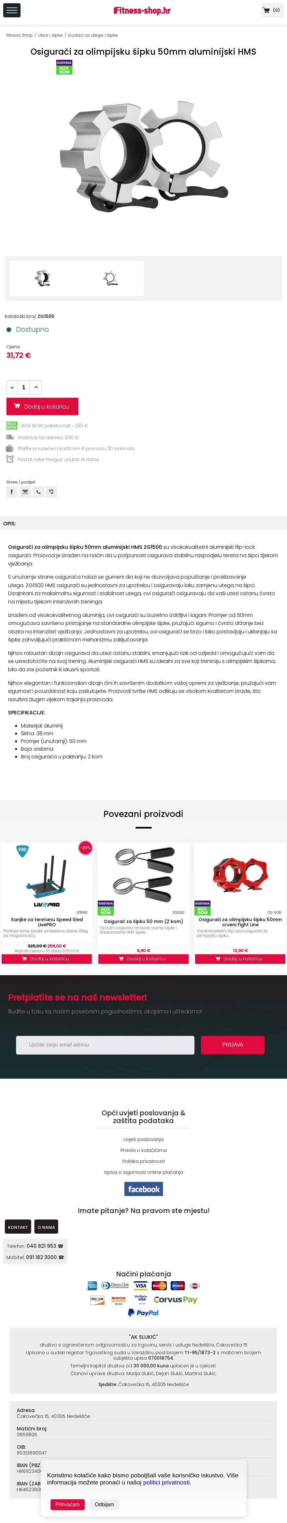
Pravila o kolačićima (144, 1150)
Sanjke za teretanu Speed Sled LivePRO (47, 922)
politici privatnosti (166, 1482)
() (270, 10)
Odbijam (104, 1504)
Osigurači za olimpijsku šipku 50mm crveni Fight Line (240, 922)
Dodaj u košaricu (49, 407)
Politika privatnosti (143, 1161)
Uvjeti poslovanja (143, 1139)
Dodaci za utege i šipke (93, 35)
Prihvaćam (68, 1504)
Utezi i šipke (50, 35)
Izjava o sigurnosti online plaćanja (143, 1172)
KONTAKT (18, 1227)
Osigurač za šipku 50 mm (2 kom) (143, 921)
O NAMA (46, 1227)
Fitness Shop (19, 35)
